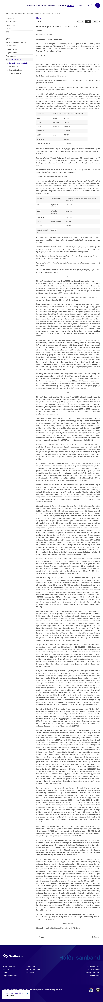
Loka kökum (27, 993)
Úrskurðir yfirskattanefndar (47, 13)
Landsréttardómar (15, 73)
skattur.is (6, 970)
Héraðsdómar (13, 67)
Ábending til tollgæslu (92, 973)
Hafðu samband (94, 970)
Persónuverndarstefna (46, 990)
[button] (38, 18)
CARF (8, 39)
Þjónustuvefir (97, 5)
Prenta (96, 937)
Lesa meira (10, 996)
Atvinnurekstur (41, 5)
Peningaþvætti (11, 56)
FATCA (8, 29)
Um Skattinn (79, 5)
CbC (7, 36)
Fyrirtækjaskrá (61, 5)
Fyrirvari (6, 990)
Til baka (41, 937)
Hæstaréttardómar (15, 70)
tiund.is (5, 973)
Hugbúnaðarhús (11, 53)
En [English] (88, 5)
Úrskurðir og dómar (32, 13)
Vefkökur (21, 990)
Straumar (58, 990)
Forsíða (8, 13)
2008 (95, 21)
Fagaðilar (14, 13)
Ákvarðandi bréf (11, 22)
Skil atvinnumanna (12, 46)
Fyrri (77, 21)
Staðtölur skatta (11, 49)
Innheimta (51, 5)
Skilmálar (13, 990)
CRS (7, 32)
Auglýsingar (10, 18)
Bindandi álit (10, 25)
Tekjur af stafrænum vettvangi (16, 42)
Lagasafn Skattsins (10, 976)
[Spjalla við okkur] (95, 994)
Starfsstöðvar (95, 976)
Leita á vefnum (91, 5)
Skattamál (22, 13)
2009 (88, 21)
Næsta (99, 21)
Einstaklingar (30, 5)
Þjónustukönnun (31, 990)
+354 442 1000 (94, 967)
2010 (81, 21)
